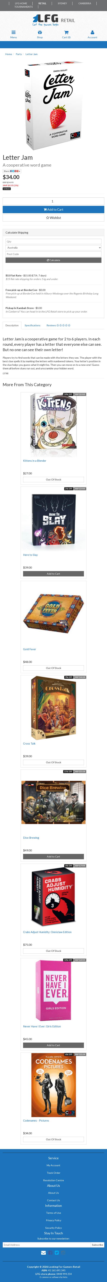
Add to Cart (53, 209)
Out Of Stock (53, 479)
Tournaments (23, 6)
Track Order (53, 1172)
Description (12, 325)
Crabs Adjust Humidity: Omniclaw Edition (47, 932)
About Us (53, 1192)
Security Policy (53, 1227)
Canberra (84, 3)
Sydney (62, 3)
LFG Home (21, 3)
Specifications (32, 325)
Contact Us (53, 1200)
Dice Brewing (31, 837)
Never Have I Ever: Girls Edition (42, 1026)
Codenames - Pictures (36, 1120)
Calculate (53, 260)
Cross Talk (29, 743)
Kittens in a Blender (34, 460)
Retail (42, 3)
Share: (12, 171)
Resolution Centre (53, 1180)
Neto (65, 1277)
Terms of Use (53, 1212)
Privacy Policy (53, 1220)
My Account (53, 1165)
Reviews (58, 325)
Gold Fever (29, 649)
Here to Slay (30, 554)
